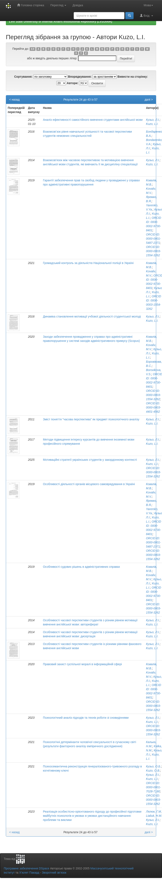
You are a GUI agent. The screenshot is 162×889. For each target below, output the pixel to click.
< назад (14, 99)
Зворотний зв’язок (54, 872)
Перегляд (58, 5)
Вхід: (146, 15)
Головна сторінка (30, 5)
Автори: (72, 83)
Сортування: (23, 76)
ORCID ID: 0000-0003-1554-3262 (153, 251)
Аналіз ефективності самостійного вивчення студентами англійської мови (93, 119)
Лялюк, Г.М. (154, 811)
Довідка (77, 5)
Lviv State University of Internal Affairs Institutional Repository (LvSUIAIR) (60, 21)
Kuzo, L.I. (152, 124)
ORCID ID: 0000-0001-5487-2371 (153, 238)
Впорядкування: (80, 76)
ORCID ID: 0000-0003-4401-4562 (153, 407)
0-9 (32, 49)
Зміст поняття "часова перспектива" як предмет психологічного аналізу (91, 419)
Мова (148, 5)
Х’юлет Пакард (29, 872)
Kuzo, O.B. (153, 770)
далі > (149, 99)
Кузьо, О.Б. (153, 766)
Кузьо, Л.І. (153, 119)
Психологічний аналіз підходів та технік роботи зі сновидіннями (86, 717)
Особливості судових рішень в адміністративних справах (81, 566)
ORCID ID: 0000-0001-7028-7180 (153, 787)
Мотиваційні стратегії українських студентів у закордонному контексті (90, 459)
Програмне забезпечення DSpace (26, 868)
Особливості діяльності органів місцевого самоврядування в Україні (89, 484)
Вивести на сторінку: (133, 76)
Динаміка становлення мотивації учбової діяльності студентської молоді (92, 316)
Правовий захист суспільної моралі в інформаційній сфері (82, 664)
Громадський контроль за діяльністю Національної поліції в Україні (88, 263)
